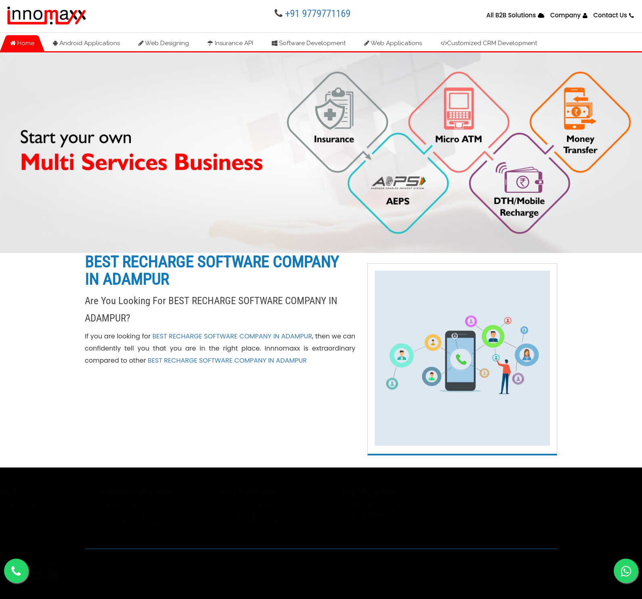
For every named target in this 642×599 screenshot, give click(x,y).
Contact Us (610, 15)
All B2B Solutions (511, 15)
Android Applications (86, 43)
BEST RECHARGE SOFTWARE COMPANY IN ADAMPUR (232, 336)
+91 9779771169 (317, 13)
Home (22, 43)
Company (565, 15)
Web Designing (163, 43)
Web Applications (393, 43)
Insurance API (230, 43)
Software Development (309, 43)
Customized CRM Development (489, 43)
